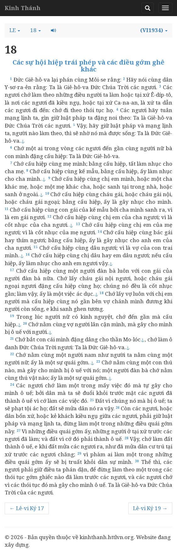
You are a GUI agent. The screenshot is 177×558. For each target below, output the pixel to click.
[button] (15, 30)
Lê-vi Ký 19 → (150, 508)
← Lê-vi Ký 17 (26, 508)
